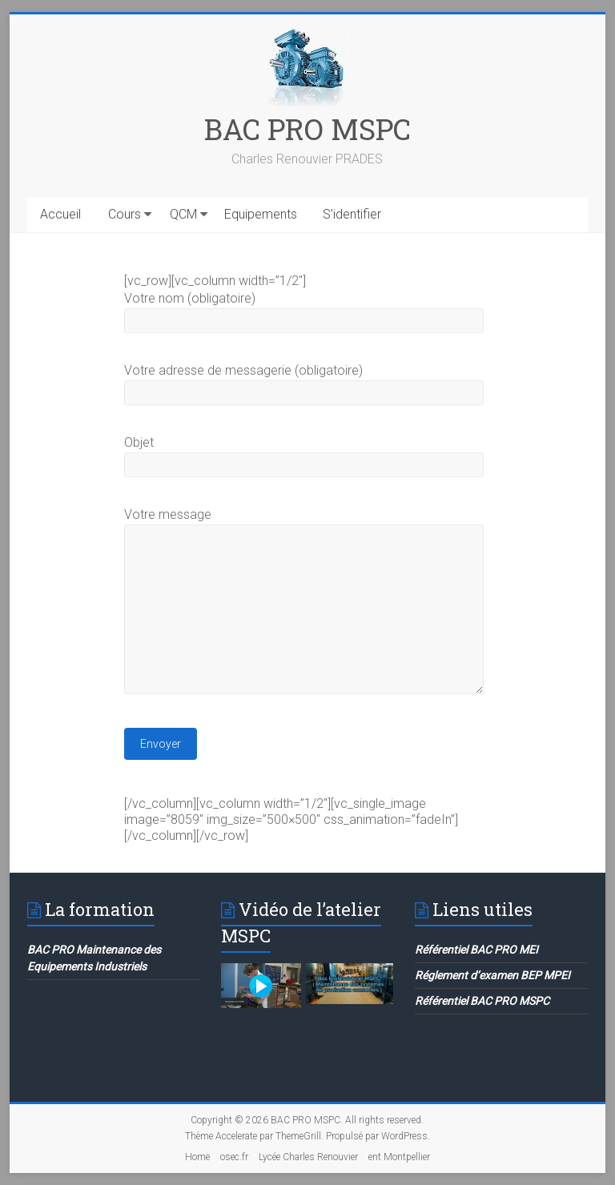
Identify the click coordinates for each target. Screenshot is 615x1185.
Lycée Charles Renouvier (308, 1157)
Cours (124, 214)
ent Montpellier (399, 1157)
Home (197, 1157)
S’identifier (352, 214)
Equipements (260, 214)
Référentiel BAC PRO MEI (476, 949)
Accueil (60, 214)
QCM (183, 214)
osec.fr (234, 1157)
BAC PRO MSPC (307, 129)
